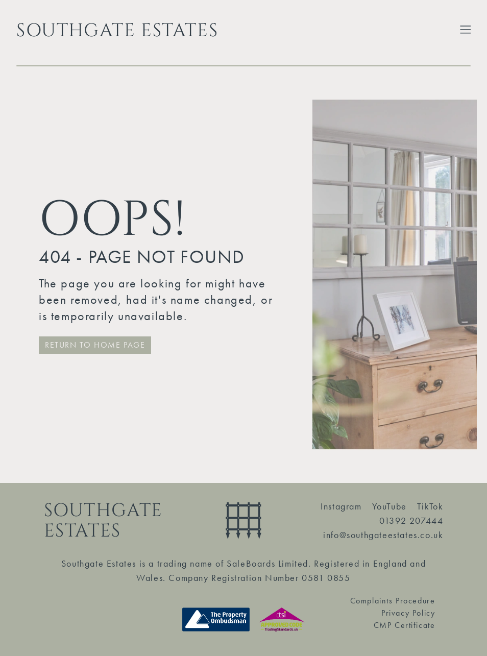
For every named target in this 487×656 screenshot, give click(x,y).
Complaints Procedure (392, 600)
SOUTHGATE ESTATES (117, 30)
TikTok (430, 506)
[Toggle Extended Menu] (465, 29)
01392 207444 (411, 520)
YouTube (389, 506)
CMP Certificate (404, 625)
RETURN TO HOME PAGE (95, 344)
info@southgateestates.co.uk (383, 535)
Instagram (341, 506)
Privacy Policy (408, 613)
